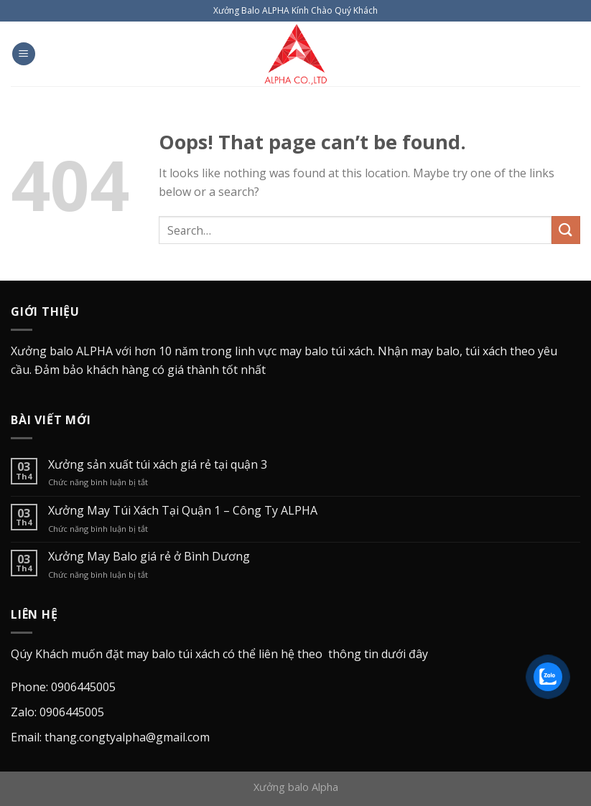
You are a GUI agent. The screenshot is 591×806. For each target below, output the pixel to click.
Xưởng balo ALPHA (62, 351)
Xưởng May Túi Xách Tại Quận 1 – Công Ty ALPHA (182, 510)
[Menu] (23, 54)
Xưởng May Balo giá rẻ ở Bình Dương (149, 556)
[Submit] (566, 230)
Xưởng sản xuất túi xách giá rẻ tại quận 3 (157, 465)
